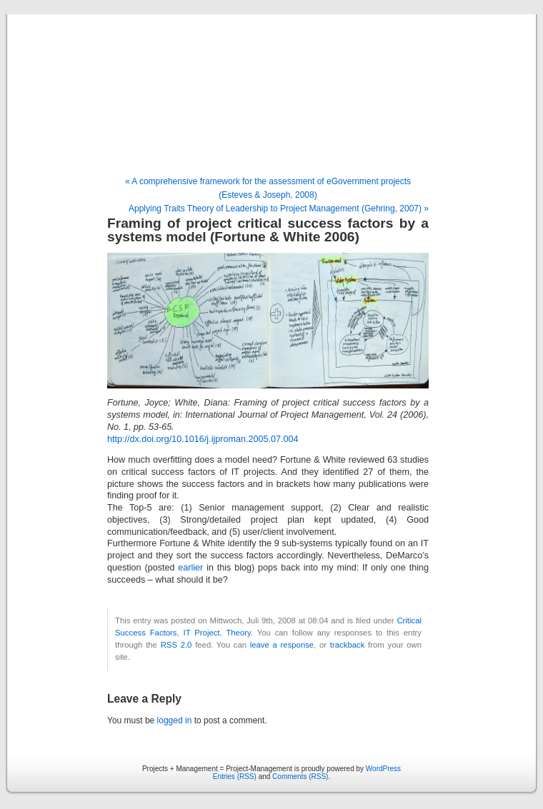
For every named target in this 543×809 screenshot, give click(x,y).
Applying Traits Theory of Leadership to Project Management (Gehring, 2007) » (279, 208)
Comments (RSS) (300, 776)
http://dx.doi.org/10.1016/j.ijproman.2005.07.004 (202, 439)
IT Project (202, 632)
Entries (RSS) (234, 776)
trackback (347, 644)
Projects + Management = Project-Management (271, 96)
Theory (238, 632)
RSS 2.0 (176, 644)
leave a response (282, 644)
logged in (174, 720)
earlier (190, 568)
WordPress (383, 769)
